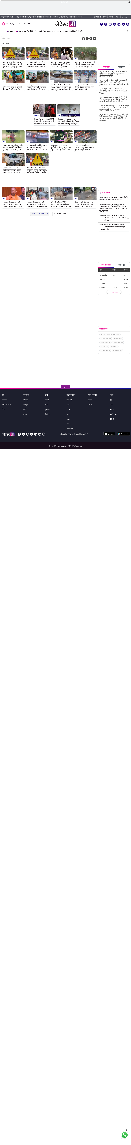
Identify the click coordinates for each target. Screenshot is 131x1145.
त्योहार (68, 419)
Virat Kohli (104, 346)
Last (65, 213)
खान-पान (69, 400)
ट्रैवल (68, 404)
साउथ (25, 414)
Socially (21, 31)
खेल (44, 31)
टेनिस (46, 404)
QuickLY (11, 31)
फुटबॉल (47, 409)
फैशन (68, 409)
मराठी (111, 17)
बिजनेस (80, 31)
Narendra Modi (106, 338)
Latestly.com (62, 446)
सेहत (68, 414)
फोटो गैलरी (73, 31)
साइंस (90, 404)
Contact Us (84, 434)
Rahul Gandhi (105, 350)
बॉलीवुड (25, 400)
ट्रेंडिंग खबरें (121, 67)
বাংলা (117, 17)
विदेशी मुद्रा (121, 264)
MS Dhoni (114, 346)
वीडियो (112, 420)
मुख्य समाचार (92, 395)
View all (114, 292)
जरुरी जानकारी (6, 404)
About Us (63, 434)
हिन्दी (104, 17)
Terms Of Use (74, 434)
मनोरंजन (50, 31)
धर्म (68, 424)
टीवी (24, 409)
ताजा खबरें (27, 23)
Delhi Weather (105, 342)
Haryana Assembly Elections (110, 334)
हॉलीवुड (25, 404)
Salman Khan (117, 350)
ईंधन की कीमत (106, 264)
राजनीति (4, 400)
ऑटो (40, 31)
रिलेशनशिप (70, 428)
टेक (36, 31)
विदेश (32, 31)
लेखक (90, 400)
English (97, 17)
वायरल (66, 31)
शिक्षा (3, 409)
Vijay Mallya (118, 338)
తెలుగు (124, 17)
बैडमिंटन (47, 414)
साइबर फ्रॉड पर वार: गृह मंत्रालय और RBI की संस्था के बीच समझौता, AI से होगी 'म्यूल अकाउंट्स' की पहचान (49, 17)
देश (28, 31)
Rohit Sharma (118, 342)
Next (59, 213)
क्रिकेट (47, 400)
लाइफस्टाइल (58, 31)
